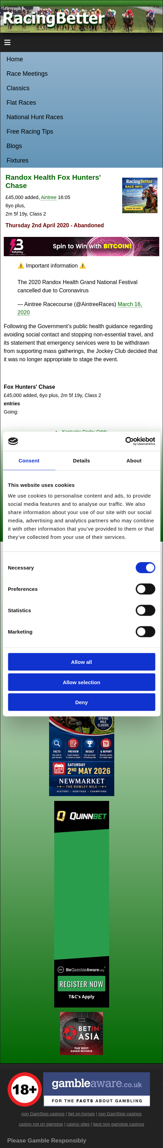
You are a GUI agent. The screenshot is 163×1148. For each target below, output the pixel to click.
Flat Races (21, 102)
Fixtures (17, 160)
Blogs (14, 146)
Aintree (49, 197)
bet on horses (81, 1113)
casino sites (78, 1124)
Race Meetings (27, 73)
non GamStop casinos (43, 1113)
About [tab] (134, 460)
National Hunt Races (35, 117)
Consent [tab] (29, 460)
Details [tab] (81, 460)
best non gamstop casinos (118, 1124)
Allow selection (81, 682)
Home (15, 59)
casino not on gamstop (41, 1124)
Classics (18, 88)
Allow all (81, 662)
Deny (81, 702)
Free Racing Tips (30, 131)
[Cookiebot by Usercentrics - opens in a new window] (125, 441)
